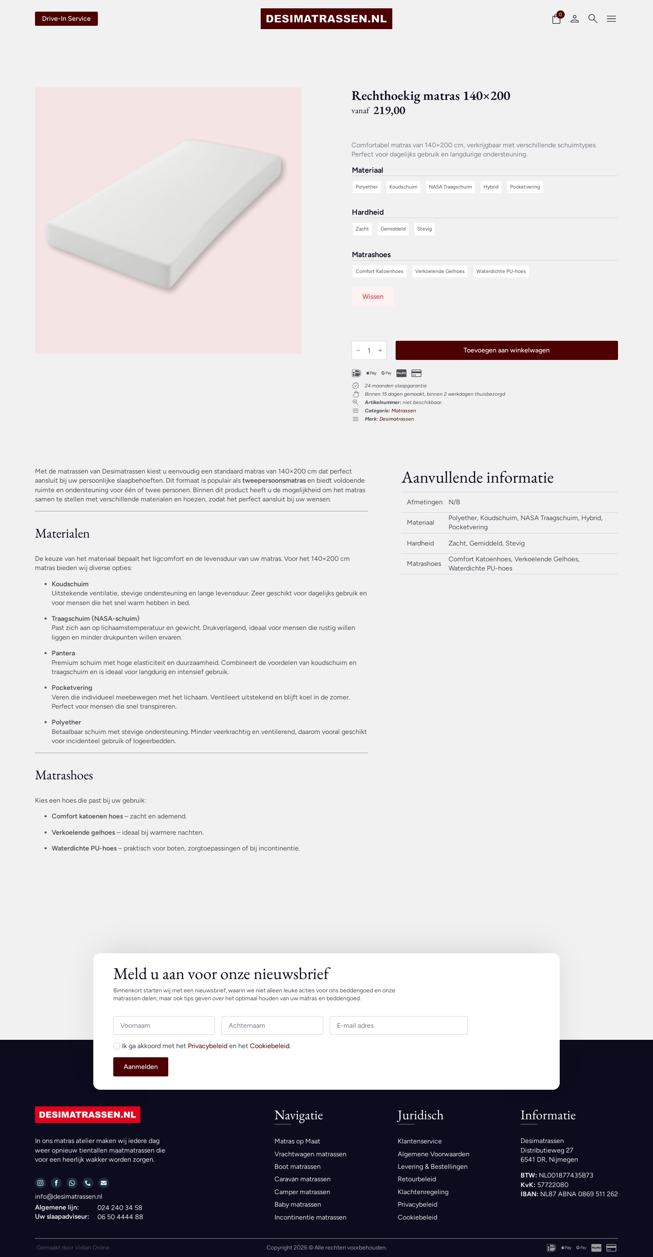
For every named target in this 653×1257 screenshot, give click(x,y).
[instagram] (40, 1183)
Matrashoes (371, 255)
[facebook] (56, 1183)
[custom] (72, 1183)
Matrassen (403, 411)
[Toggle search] (593, 18)
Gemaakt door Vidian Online (73, 1247)
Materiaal (367, 170)
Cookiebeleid (269, 1046)
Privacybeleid (207, 1046)
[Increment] (380, 350)
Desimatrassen (396, 419)
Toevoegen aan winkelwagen (507, 350)
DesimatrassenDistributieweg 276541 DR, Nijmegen (549, 1150)
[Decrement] (358, 350)
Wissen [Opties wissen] (373, 296)
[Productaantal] (369, 350)
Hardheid (368, 212)
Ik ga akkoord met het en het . (206, 1046)
